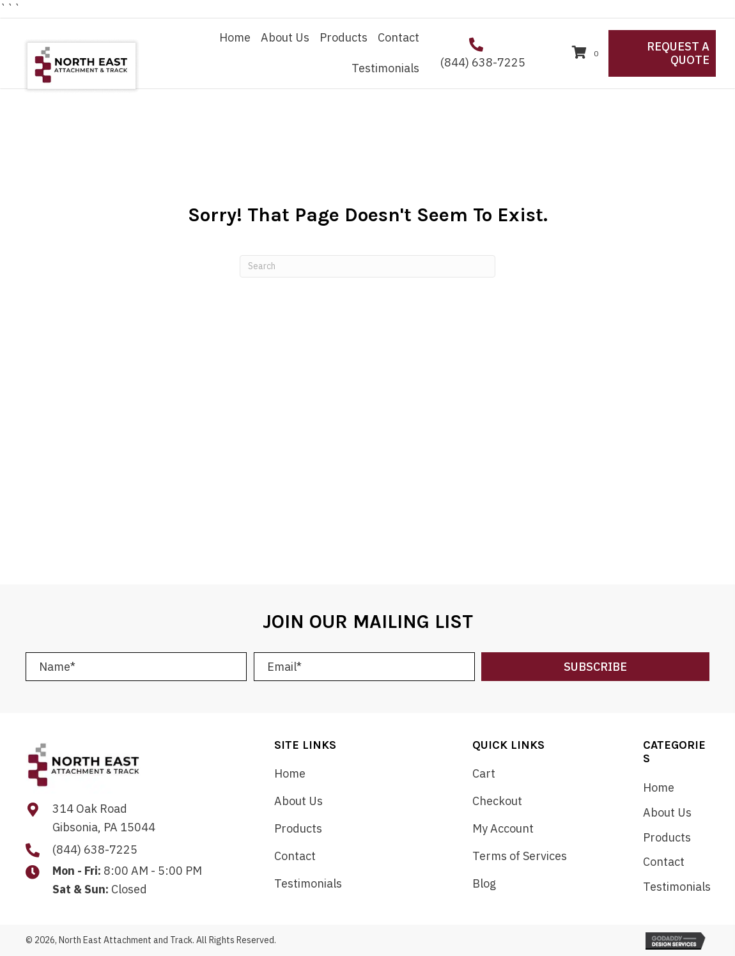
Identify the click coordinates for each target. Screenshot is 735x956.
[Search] (367, 266)
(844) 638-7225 (482, 62)
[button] (595, 666)
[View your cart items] (587, 53)
